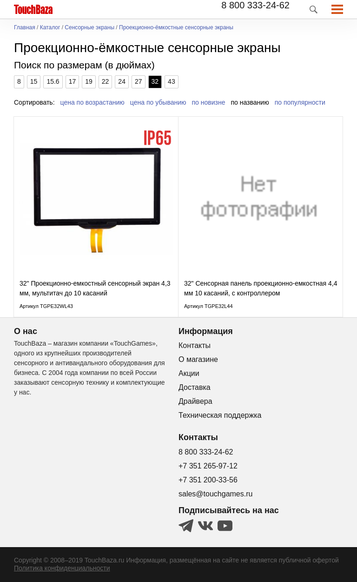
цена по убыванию (158, 102)
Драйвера (195, 401)
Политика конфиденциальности (62, 568)
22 (105, 81)
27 (138, 81)
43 (171, 81)
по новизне (208, 102)
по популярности (300, 102)
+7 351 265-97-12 (208, 466)
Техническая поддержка (219, 415)
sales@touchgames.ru (215, 494)
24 (122, 81)
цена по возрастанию (92, 102)
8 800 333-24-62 (255, 5)
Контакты (194, 345)
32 (155, 81)
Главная (24, 28)
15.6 (52, 81)
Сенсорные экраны (89, 28)
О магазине (198, 359)
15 (34, 81)
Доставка (194, 387)
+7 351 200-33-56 (208, 480)
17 (72, 81)
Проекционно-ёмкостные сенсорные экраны (176, 28)
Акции (188, 373)
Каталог (50, 28)
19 (89, 81)
